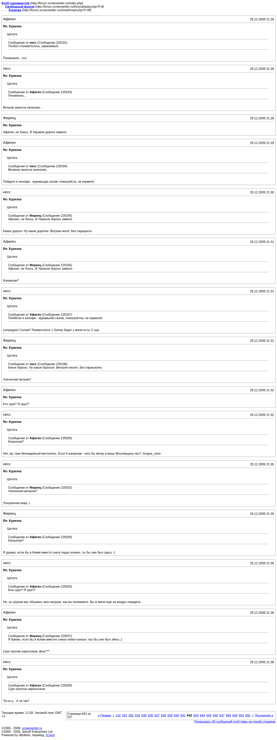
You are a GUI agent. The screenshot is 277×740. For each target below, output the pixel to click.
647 (221, 715)
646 (215, 715)
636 (150, 715)
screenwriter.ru (32, 728)
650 (241, 715)
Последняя (264, 715)
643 (196, 715)
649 (234, 715)
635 (144, 715)
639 (170, 715)
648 (228, 715)
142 (118, 715)
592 (131, 715)
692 (247, 715)
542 (124, 715)
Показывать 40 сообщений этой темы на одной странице (234, 721)
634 (137, 715)
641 (183, 715)
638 (163, 715)
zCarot (50, 735)
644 (202, 715)
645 (209, 715)
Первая (104, 715)
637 (157, 715)
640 (176, 715)
